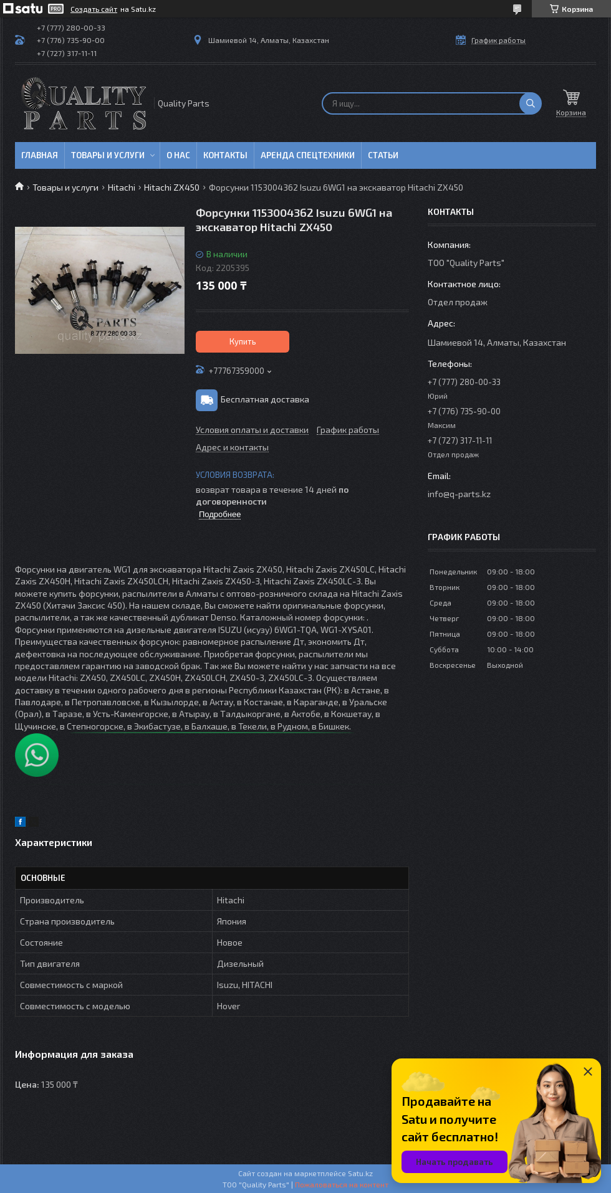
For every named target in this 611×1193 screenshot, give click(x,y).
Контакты (225, 155)
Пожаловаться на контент (341, 1184)
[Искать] (530, 103)
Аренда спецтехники (308, 155)
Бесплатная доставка (265, 399)
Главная (39, 155)
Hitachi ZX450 (172, 187)
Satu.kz (360, 1173)
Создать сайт (93, 8)
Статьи (383, 155)
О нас (178, 155)
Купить (242, 341)
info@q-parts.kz (459, 493)
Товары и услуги (108, 155)
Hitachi (121, 187)
